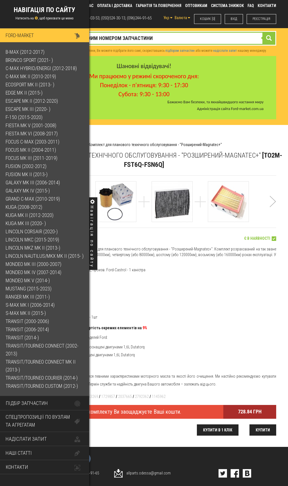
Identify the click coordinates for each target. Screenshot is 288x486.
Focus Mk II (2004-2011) (31, 150)
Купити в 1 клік (217, 430)
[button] (272, 209)
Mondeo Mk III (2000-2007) (33, 264)
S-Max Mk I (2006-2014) (30, 305)
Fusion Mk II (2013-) (27, 174)
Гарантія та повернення (158, 5)
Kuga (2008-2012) (24, 207)
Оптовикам (196, 5)
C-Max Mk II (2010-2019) (31, 76)
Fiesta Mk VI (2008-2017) (32, 133)
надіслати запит (225, 51)
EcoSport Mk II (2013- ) (30, 85)
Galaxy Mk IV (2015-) (28, 191)
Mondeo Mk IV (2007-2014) (33, 272)
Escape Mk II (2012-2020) (32, 101)
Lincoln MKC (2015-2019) (32, 240)
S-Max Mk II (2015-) (26, 313)
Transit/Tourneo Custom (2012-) (42, 386)
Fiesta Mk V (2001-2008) (31, 125)
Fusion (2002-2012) (26, 166)
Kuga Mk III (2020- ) (26, 223)
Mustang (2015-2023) (28, 289)
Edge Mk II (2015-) (24, 93)
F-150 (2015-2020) (24, 117)
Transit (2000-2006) (27, 321)
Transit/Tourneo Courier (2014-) (42, 378)
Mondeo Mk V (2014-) (28, 280)
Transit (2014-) (22, 338)
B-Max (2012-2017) (25, 52)
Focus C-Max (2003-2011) (32, 142)
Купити (263, 430)
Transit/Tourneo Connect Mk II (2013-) (41, 366)
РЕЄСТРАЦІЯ (261, 19)
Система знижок (227, 5)
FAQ (251, 5)
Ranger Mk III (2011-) (28, 297)
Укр (167, 17)
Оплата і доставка (114, 5)
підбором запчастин (180, 51)
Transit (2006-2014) (27, 329)
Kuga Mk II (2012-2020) (29, 215)
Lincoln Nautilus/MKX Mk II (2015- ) (45, 256)
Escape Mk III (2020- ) (28, 109)
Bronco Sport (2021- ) (29, 60)
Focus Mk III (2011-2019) (31, 158)
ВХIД (234, 19)
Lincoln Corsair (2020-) (32, 231)
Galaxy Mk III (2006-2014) (33, 182)
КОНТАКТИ (267, 5)
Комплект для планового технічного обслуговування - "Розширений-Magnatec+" (155, 144)
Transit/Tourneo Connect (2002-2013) (42, 350)
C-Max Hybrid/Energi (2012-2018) (41, 68)
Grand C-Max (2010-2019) (33, 199)
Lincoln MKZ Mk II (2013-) (33, 248)
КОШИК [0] (207, 19)
